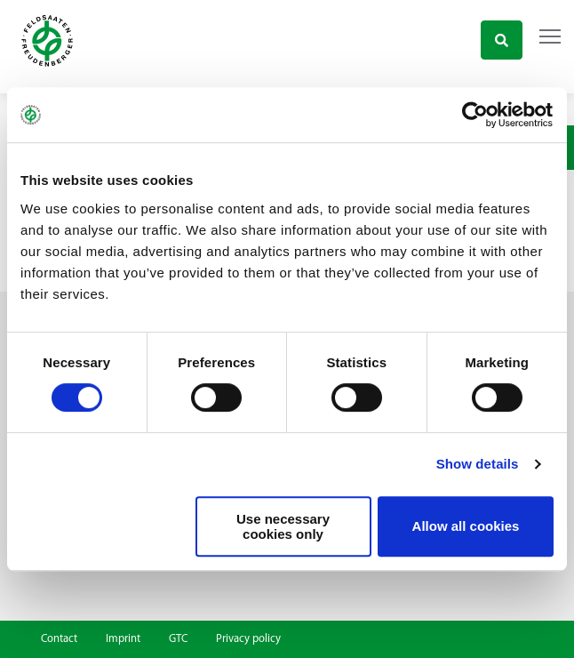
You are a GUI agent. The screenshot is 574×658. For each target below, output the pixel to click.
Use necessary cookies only (283, 526)
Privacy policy (248, 639)
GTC (178, 639)
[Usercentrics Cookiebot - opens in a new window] (476, 114)
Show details (477, 463)
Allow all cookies (466, 526)
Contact (59, 639)
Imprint (123, 639)
